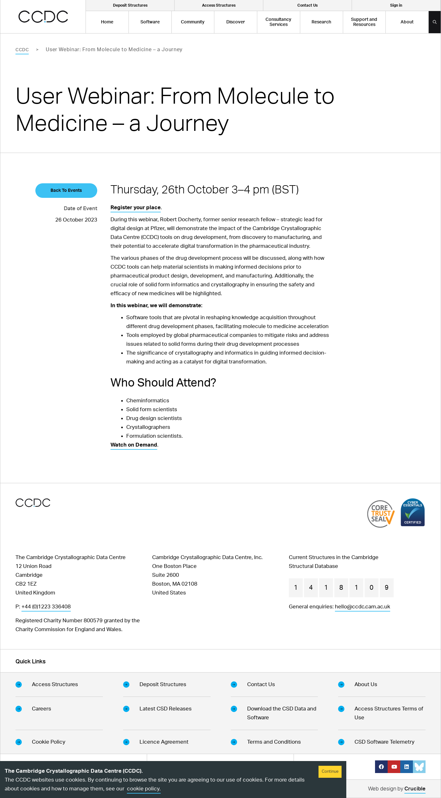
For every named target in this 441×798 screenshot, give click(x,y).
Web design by (397, 789)
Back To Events (66, 190)
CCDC (22, 50)
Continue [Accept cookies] (330, 772)
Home (107, 22)
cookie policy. (144, 788)
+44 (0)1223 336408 (46, 606)
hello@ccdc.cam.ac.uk (362, 606)
